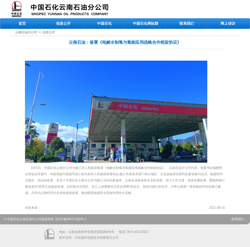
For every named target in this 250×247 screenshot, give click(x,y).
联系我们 (186, 23)
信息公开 (63, 23)
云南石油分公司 (26, 32)
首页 (22, 23)
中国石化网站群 (145, 23)
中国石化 (104, 23)
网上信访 (228, 23)
